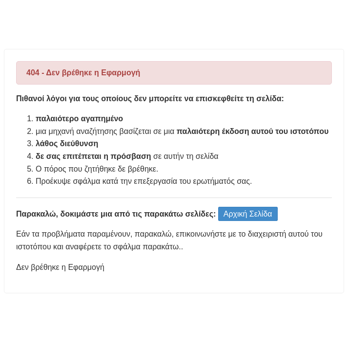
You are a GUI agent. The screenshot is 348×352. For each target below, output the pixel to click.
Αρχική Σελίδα (248, 214)
